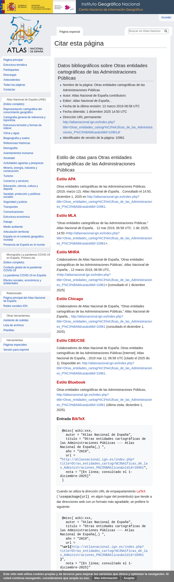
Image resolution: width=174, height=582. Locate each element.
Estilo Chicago (70, 299)
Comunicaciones (13, 211)
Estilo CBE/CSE (71, 340)
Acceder (166, 17)
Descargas (9, 74)
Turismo (8, 176)
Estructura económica (16, 216)
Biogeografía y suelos (16, 138)
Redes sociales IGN (15, 306)
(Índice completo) (13, 104)
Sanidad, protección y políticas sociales (21, 196)
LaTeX (141, 491)
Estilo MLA (66, 215)
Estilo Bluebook (71, 382)
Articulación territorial (16, 231)
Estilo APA (66, 179)
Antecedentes (11, 79)
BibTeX (78, 419)
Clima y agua (11, 133)
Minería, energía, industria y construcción (20, 169)
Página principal (13, 60)
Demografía (10, 148)
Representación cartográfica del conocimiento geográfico (22, 111)
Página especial (69, 31)
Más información (106, 578)
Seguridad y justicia (15, 202)
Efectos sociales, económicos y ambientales (22, 282)
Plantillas (8, 330)
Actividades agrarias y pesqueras (23, 163)
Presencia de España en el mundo (24, 244)
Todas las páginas (14, 84)
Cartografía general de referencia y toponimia (24, 119)
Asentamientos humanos (18, 153)
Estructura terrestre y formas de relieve (22, 127)
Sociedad (9, 158)
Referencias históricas (16, 143)
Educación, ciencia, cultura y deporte (20, 188)
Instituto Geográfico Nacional (72, 7)
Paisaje (7, 221)
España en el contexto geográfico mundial (23, 238)
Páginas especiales (15, 344)
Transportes (10, 206)
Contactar (9, 89)
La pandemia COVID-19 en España (24, 275)
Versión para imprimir (16, 349)
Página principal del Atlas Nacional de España (24, 299)
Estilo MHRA (68, 252)
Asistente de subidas (16, 320)
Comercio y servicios (16, 181)
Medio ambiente (13, 226)
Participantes (11, 69)
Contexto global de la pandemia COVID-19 (22, 269)
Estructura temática (15, 65)
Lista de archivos (13, 325)
